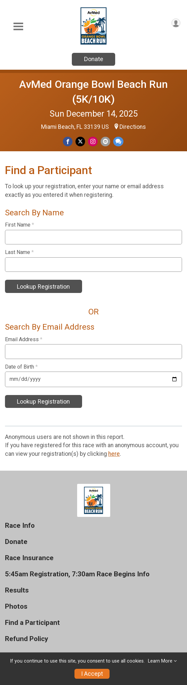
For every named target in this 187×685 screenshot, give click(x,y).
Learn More (160, 661)
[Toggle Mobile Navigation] (18, 26)
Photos (16, 606)
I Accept (92, 673)
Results (17, 590)
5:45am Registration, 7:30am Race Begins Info (77, 574)
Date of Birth (21, 367)
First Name (19, 225)
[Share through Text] (118, 141)
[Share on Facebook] (67, 141)
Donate (93, 58)
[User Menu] (175, 22)
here (114, 454)
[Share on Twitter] (80, 141)
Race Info (20, 525)
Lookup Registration (43, 286)
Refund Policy (26, 639)
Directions (132, 127)
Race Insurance (29, 558)
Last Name (19, 252)
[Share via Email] (105, 141)
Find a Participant (32, 623)
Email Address (23, 339)
